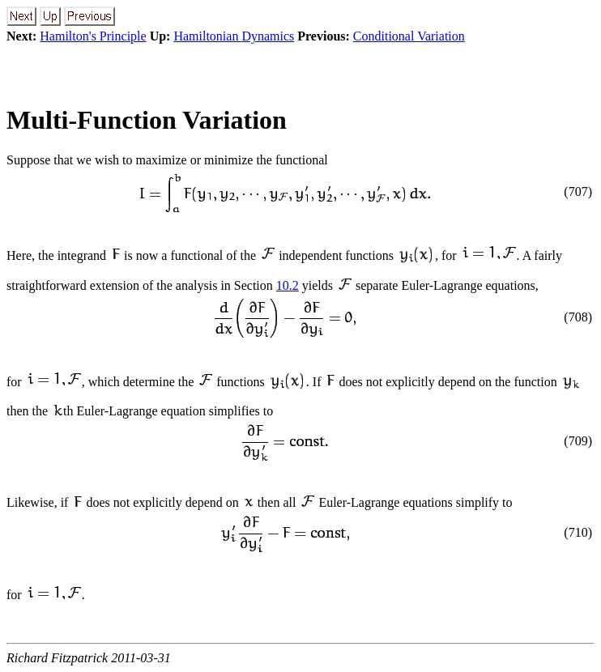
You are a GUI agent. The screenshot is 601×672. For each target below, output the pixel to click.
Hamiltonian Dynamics (233, 36)
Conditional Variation (409, 36)
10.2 (287, 285)
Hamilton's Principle (93, 36)
